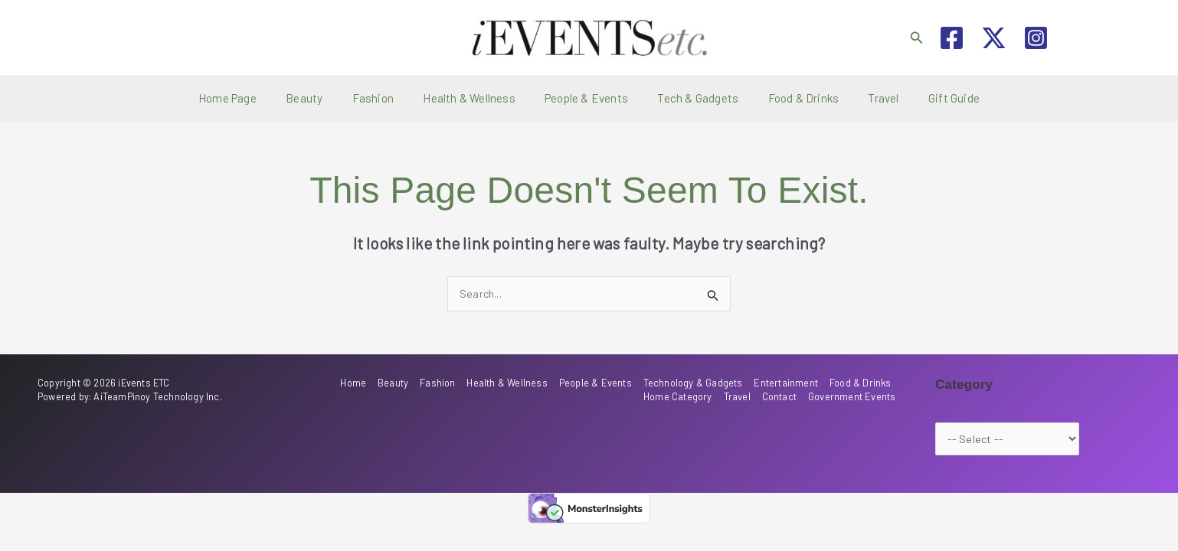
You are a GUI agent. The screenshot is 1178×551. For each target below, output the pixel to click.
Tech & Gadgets (691, 98)
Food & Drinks (790, 98)
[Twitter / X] (993, 38)
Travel (864, 98)
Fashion (385, 98)
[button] (917, 37)
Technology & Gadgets (698, 383)
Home (368, 383)
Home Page (253, 98)
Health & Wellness (476, 98)
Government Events (853, 396)
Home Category (685, 396)
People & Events (586, 98)
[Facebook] (951, 38)
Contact (783, 396)
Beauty (323, 98)
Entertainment (789, 383)
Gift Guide (928, 98)
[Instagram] (1036, 38)
